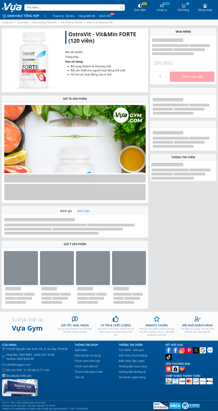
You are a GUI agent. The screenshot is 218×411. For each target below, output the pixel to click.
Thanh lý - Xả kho (64, 16)
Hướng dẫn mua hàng (133, 366)
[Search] (74, 7)
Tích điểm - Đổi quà (131, 350)
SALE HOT (105, 16)
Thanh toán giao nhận (89, 372)
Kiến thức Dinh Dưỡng (133, 355)
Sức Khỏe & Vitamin (72, 22)
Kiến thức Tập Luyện (131, 361)
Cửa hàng (22, 22)
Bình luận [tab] (83, 211)
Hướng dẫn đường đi (132, 372)
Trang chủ (7, 22)
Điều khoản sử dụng (88, 355)
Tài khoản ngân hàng (132, 377)
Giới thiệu (81, 350)
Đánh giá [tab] (66, 211)
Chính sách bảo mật (87, 361)
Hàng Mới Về (87, 16)
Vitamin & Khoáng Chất (100, 22)
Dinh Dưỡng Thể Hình (44, 22)
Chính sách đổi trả (86, 366)
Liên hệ (79, 377)
